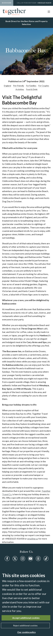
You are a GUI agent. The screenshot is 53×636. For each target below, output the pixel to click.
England (7, 85)
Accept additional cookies (26, 617)
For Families (31, 85)
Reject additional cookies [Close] (25, 625)
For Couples (43, 85)
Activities (20, 89)
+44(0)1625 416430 (44, 3)
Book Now (6, 3)
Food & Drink (31, 89)
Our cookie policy (26, 632)
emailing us (32, 538)
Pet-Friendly (18, 85)
